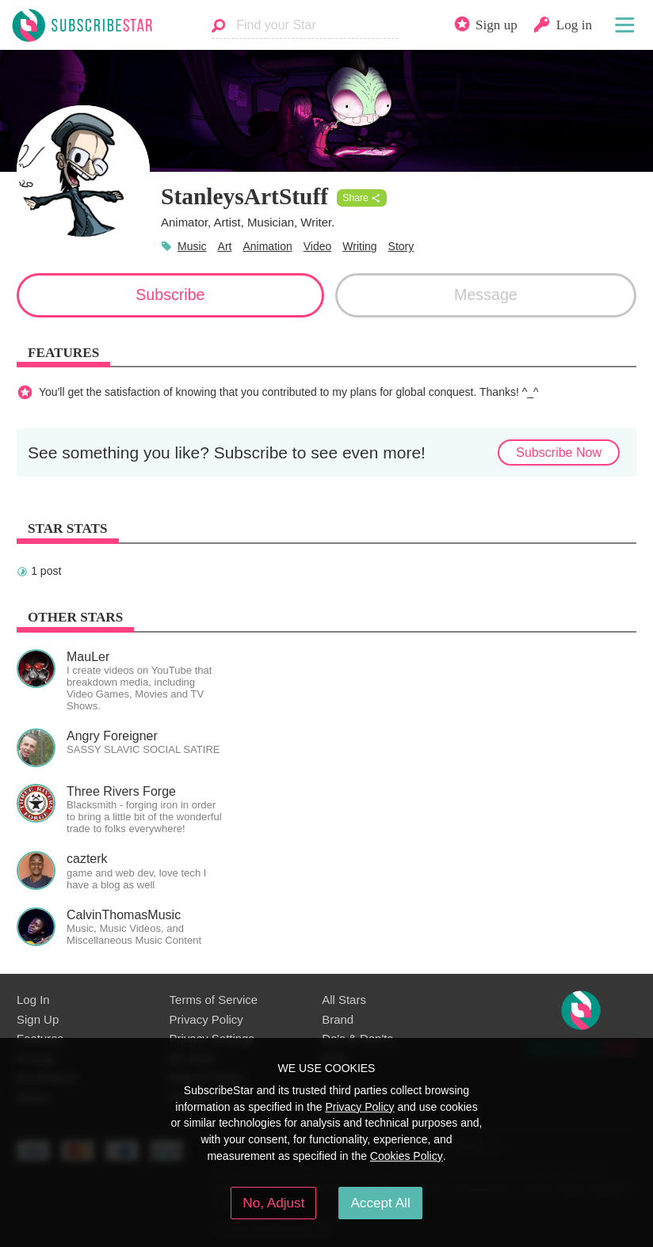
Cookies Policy (406, 1156)
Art (225, 246)
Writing (359, 246)
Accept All (380, 1203)
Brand (337, 1019)
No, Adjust (273, 1203)
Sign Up (38, 1019)
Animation (267, 246)
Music (192, 246)
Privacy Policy (206, 1019)
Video (318, 246)
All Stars (344, 999)
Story (401, 246)
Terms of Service (214, 999)
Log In (33, 999)
